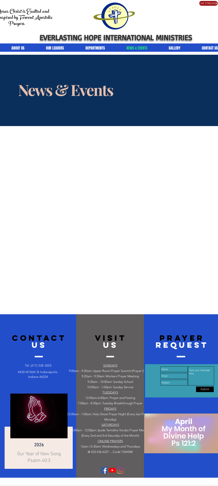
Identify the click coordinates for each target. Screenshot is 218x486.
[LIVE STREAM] (208, 3)
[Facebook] (104, 470)
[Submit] (205, 389)
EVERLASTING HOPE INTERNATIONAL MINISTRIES (116, 37)
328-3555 (44, 365)
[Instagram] (120, 470)
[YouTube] (112, 470)
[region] (38, 430)
